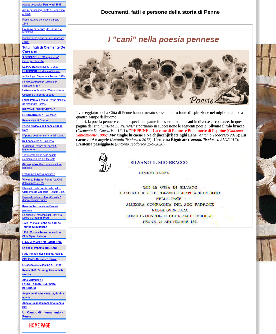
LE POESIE (29, 66)
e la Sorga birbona (38, 94)
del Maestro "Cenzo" (48, 71)
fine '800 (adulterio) (53, 90)
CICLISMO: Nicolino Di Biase (39, 259)
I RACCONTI (29, 71)
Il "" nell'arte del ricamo (43, 135)
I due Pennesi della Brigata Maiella (42, 253)
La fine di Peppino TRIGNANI (39, 248)
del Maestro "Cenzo (47, 66)
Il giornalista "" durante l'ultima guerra (41, 199)
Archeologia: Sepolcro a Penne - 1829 (43, 76)
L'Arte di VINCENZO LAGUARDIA (42, 242)
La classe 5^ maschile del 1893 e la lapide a (42, 216)
